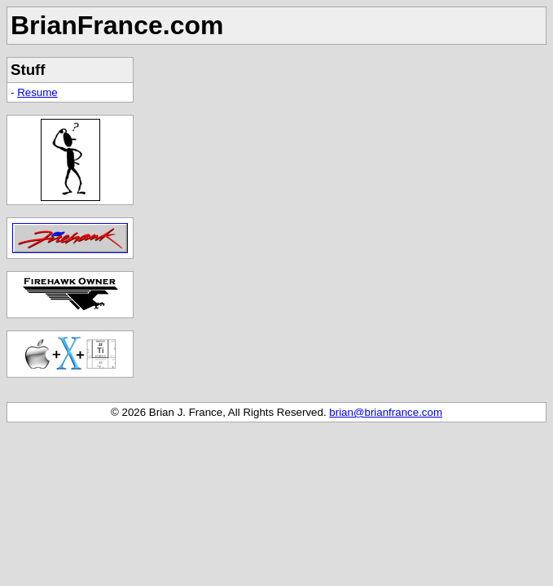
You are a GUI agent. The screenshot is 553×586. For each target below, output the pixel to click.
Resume (37, 92)
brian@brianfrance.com (385, 412)
